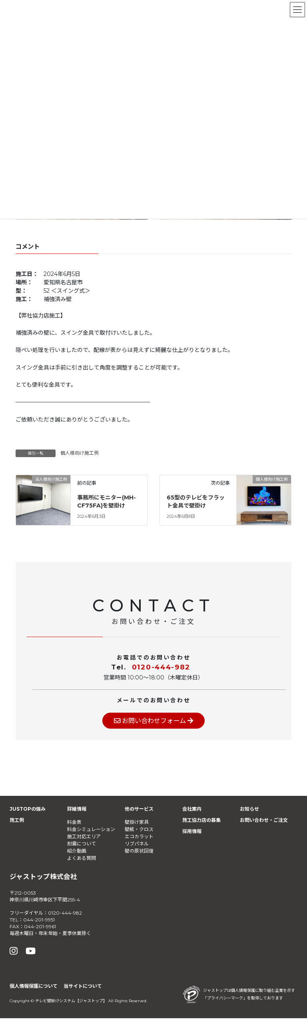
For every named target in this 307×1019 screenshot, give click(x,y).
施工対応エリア (84, 837)
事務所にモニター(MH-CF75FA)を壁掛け (106, 501)
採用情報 (191, 832)
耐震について (81, 844)
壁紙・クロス (139, 830)
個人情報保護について (34, 987)
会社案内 (191, 810)
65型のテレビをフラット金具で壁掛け (196, 501)
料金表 (74, 822)
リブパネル (137, 844)
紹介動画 (76, 851)
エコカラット (139, 837)
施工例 (17, 821)
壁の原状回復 (139, 851)
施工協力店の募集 (201, 821)
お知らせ (249, 810)
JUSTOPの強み (28, 810)
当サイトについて (83, 987)
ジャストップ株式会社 (43, 877)
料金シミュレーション (91, 830)
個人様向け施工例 (79, 453)
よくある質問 (81, 858)
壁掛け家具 (137, 822)
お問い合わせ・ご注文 (264, 821)
